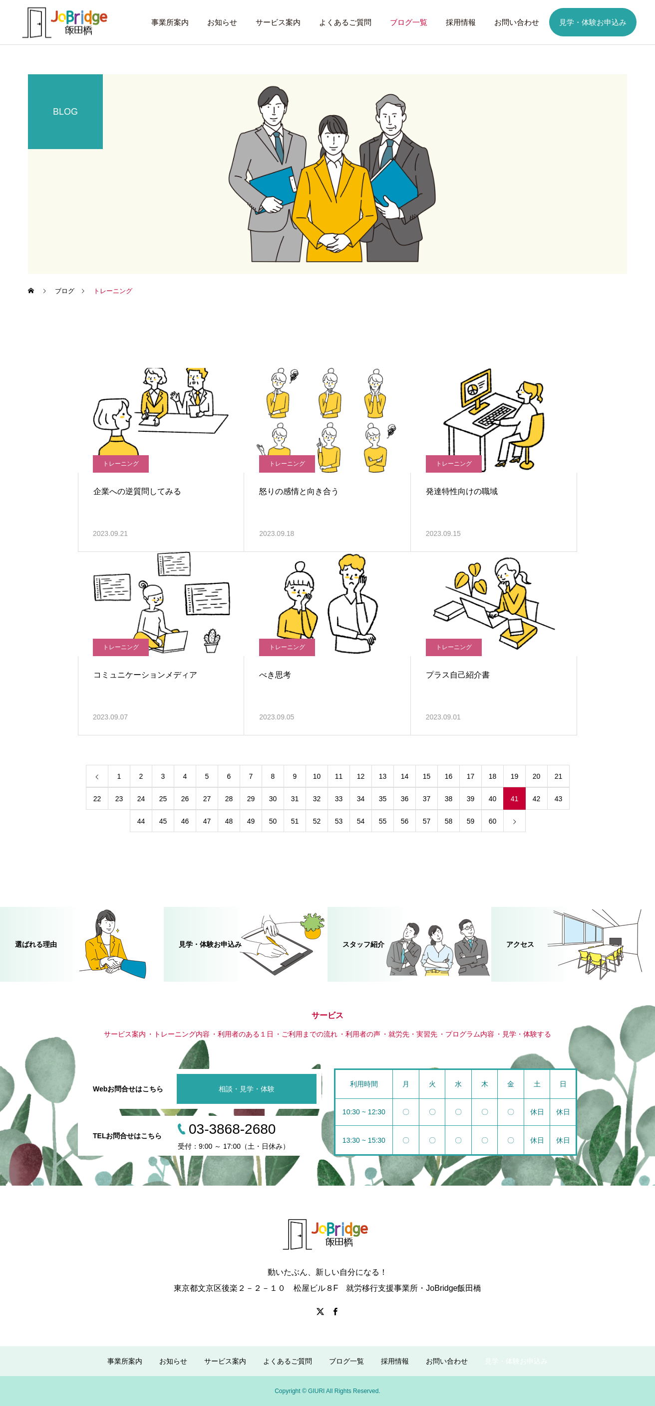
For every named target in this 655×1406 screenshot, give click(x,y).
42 (537, 799)
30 (273, 799)
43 (559, 799)
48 (229, 821)
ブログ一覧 (408, 22)
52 (317, 821)
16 (449, 776)
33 (339, 799)
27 (207, 799)
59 (471, 821)
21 (559, 776)
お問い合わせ (516, 22)
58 (449, 821)
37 (427, 799)
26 (185, 799)
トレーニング (121, 463)
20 (537, 776)
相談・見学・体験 (247, 1089)
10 (317, 776)
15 (427, 776)
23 (119, 799)
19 (515, 776)
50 (273, 821)
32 (317, 799)
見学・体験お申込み (593, 22)
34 (361, 799)
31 (295, 799)
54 (361, 821)
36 (405, 799)
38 (449, 799)
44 (141, 821)
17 (471, 776)
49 (251, 821)
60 (493, 821)
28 (229, 799)
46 (185, 821)
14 (405, 776)
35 (383, 799)
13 (383, 776)
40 (493, 799)
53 (339, 821)
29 (251, 799)
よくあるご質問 (345, 22)
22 (97, 799)
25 (163, 799)
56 (405, 821)
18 (493, 776)
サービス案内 (278, 22)
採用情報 (461, 22)
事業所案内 (170, 22)
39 (471, 799)
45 (163, 821)
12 (361, 776)
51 (295, 821)
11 (339, 776)
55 (383, 821)
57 (427, 821)
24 (141, 799)
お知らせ (222, 22)
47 (207, 821)
